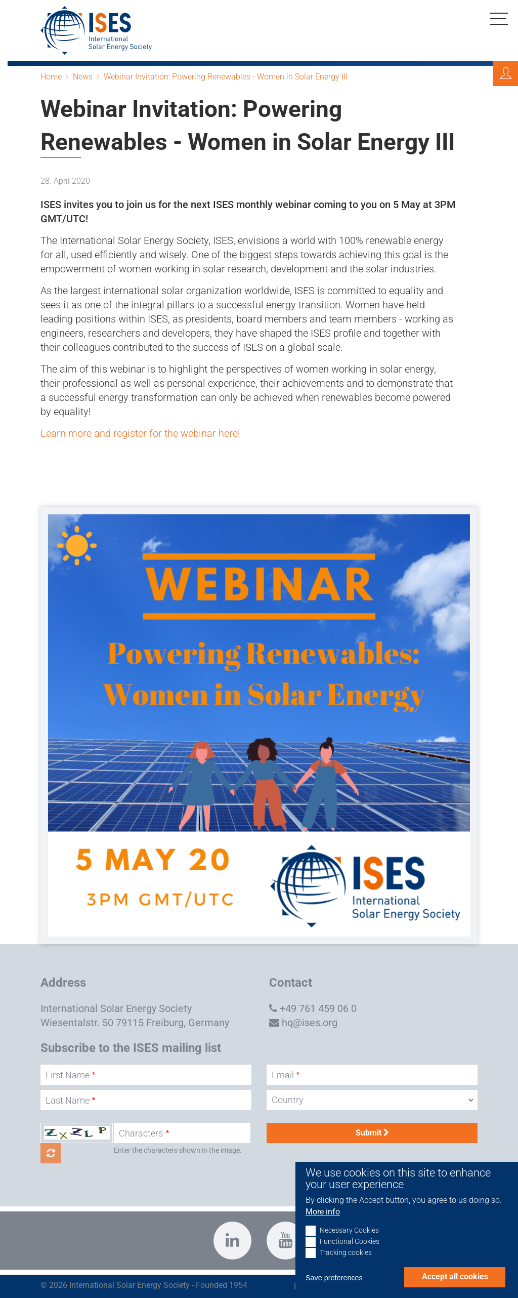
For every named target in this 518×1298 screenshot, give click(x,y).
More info (323, 1211)
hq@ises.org (309, 1023)
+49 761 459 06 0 (318, 1008)
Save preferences (334, 1278)
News (83, 77)
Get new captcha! (50, 1153)
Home (51, 77)
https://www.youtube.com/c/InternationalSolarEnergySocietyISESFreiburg (286, 1241)
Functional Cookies (349, 1241)
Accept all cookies (455, 1276)
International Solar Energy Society (116, 1008)
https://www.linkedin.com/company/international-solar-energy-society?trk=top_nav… (232, 1241)
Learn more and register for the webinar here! (140, 433)
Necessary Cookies (349, 1230)
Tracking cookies (346, 1252)
